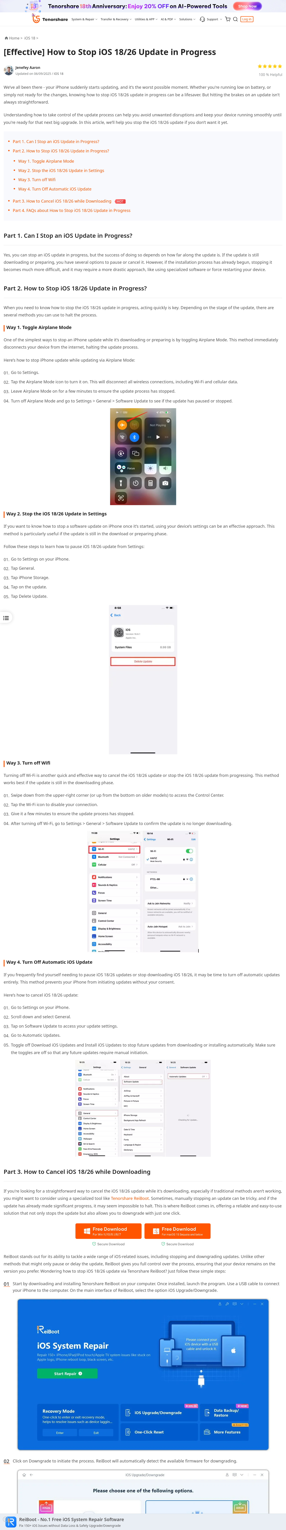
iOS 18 (58, 73)
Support (209, 19)
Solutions (185, 19)
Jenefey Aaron (27, 67)
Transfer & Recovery (115, 19)
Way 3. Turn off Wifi (37, 179)
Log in (246, 19)
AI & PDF (167, 19)
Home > (16, 38)
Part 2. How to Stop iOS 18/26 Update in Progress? (61, 151)
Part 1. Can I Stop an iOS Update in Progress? (56, 141)
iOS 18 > (31, 38)
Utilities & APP (145, 19)
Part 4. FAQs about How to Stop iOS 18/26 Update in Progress (71, 210)
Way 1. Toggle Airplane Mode (46, 161)
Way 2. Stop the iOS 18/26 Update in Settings (61, 170)
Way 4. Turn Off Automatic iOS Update (54, 189)
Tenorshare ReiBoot (130, 1198)
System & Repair (83, 19)
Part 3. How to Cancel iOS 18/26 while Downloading (62, 201)
